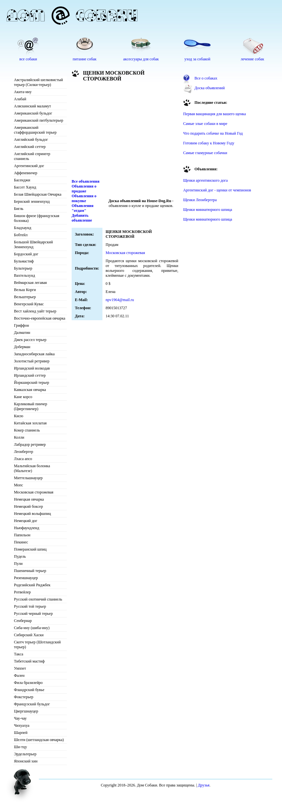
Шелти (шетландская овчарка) (39, 739)
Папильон (22, 535)
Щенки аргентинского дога (205, 180)
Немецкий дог (25, 520)
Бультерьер (23, 268)
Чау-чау (20, 718)
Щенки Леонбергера (200, 200)
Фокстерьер (23, 697)
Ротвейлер (22, 592)
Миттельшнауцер (28, 478)
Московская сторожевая (33, 492)
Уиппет (20, 668)
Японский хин (26, 761)
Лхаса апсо (23, 458)
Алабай (20, 99)
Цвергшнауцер (26, 711)
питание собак (84, 59)
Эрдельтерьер (25, 754)
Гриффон (21, 325)
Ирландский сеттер (30, 375)
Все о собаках (205, 78)
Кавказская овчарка (30, 389)
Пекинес (21, 542)
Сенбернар (23, 620)
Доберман (22, 347)
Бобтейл (21, 235)
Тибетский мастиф (29, 661)
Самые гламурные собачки (205, 153)
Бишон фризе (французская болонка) (36, 218)
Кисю (18, 416)
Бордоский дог (26, 254)
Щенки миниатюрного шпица (207, 209)
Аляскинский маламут (32, 106)
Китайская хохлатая (30, 423)
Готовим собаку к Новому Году (208, 143)
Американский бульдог (33, 113)
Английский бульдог (31, 139)
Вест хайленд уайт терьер (35, 311)
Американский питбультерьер (38, 120)
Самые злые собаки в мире (205, 123)
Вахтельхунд (24, 275)
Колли (19, 437)
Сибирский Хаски (29, 635)
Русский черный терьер (33, 613)
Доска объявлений (209, 88)
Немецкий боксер (28, 506)
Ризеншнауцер (26, 578)
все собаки (28, 59)
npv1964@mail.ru (120, 300)
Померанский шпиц (30, 549)
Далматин (22, 332)
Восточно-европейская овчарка (39, 318)
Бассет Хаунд (25, 187)
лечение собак (252, 59)
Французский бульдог (32, 704)
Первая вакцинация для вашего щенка (214, 114)
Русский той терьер (30, 606)
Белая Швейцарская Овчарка (37, 194)
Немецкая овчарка (29, 499)
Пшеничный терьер (30, 570)
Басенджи (22, 180)
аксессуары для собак (141, 59)
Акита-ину (22, 92)
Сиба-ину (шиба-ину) (32, 628)
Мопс (18, 485)
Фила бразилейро (28, 682)
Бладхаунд (22, 227)
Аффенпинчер (25, 173)
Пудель (20, 556)
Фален (19, 675)
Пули (18, 563)
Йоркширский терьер (31, 382)
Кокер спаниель (27, 430)
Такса (18, 654)
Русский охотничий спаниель (38, 599)
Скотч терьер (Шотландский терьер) (37, 644)
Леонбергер (23, 451)
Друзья (203, 785)
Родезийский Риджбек (32, 585)
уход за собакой (197, 59)
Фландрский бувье (29, 689)
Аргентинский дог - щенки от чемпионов (217, 190)
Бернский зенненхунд (32, 201)
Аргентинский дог (29, 166)
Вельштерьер (25, 297)
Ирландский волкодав (32, 368)
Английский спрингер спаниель (32, 156)
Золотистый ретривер (31, 361)
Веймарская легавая (30, 282)
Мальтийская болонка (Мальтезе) (32, 468)
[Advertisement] (125, 132)
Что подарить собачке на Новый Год (213, 133)
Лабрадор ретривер (30, 444)
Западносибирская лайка (34, 354)
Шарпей (21, 732)
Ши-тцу (20, 747)
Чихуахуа (21, 725)
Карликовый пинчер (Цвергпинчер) (30, 406)
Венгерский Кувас (29, 304)
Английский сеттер (30, 146)
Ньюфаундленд (26, 528)
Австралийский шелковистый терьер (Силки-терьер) (38, 82)
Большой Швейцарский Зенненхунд (33, 244)
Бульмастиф (24, 261)
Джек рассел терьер (30, 339)
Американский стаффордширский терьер (35, 130)
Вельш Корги (25, 289)
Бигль (18, 208)
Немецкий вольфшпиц (32, 513)
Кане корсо (23, 397)
